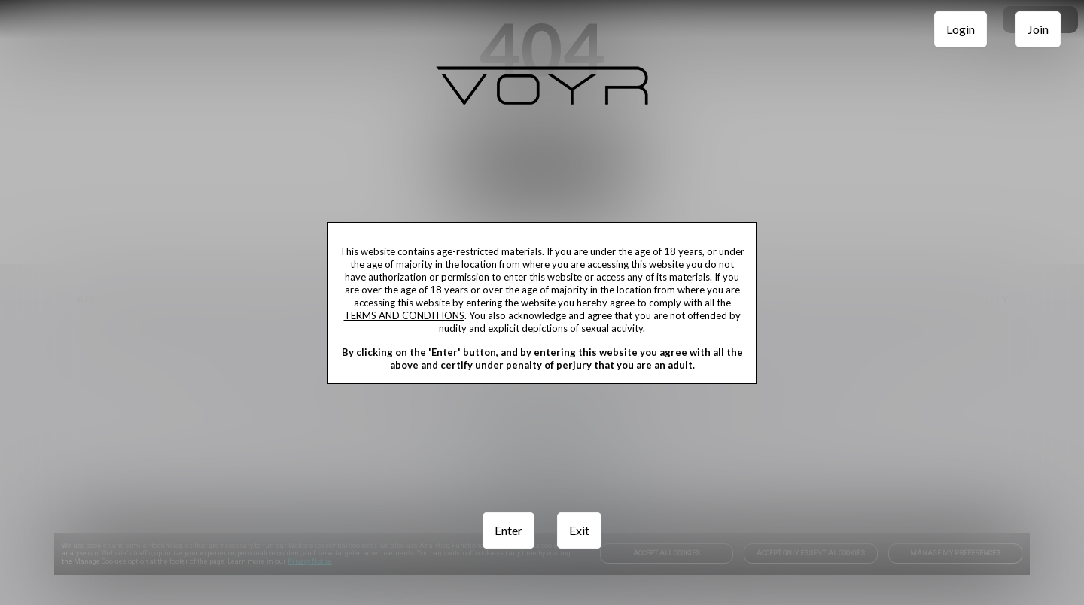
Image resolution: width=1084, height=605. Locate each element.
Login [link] (960, 29)
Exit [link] (579, 530)
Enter (508, 530)
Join (1038, 29)
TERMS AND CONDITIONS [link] (404, 315)
